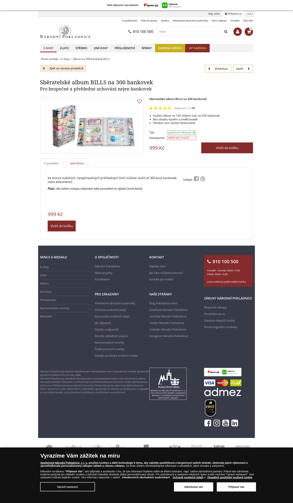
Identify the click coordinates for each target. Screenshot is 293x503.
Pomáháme (102, 279)
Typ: (152, 132)
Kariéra (165, 20)
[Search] (226, 31)
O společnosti (129, 20)
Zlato (64, 48)
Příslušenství (125, 48)
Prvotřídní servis (214, 314)
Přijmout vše (236, 486)
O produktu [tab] (51, 163)
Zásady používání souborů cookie (116, 355)
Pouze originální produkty (220, 327)
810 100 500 (140, 31)
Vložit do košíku (227, 148)
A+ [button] (251, 14)
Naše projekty (103, 273)
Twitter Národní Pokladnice (166, 323)
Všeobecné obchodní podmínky (190, 20)
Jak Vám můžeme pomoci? (166, 273)
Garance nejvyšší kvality (219, 320)
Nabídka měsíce (170, 48)
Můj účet (248, 20)
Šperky (147, 48)
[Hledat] (189, 31)
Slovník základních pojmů (111, 336)
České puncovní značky (109, 349)
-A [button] (247, 14)
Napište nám (157, 266)
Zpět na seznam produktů (63, 68)
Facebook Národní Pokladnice (168, 310)
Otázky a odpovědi (107, 329)
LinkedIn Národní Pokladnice (167, 329)
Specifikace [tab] (77, 163)
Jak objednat (103, 323)
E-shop (48, 48)
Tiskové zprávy (149, 20)
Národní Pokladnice (107, 266)
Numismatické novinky (55, 308)
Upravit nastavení (67, 486)
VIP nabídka (197, 48)
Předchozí (218, 68)
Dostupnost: (157, 138)
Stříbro (81, 48)
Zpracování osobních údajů (112, 316)
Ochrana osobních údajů (110, 310)
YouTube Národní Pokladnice (167, 316)
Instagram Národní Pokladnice (168, 336)
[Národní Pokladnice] (65, 31)
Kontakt (235, 20)
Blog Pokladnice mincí (163, 303)
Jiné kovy (101, 48)
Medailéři (46, 316)
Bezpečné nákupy (215, 307)
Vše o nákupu (219, 20)
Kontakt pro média (161, 279)
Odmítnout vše (193, 486)
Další (243, 68)
